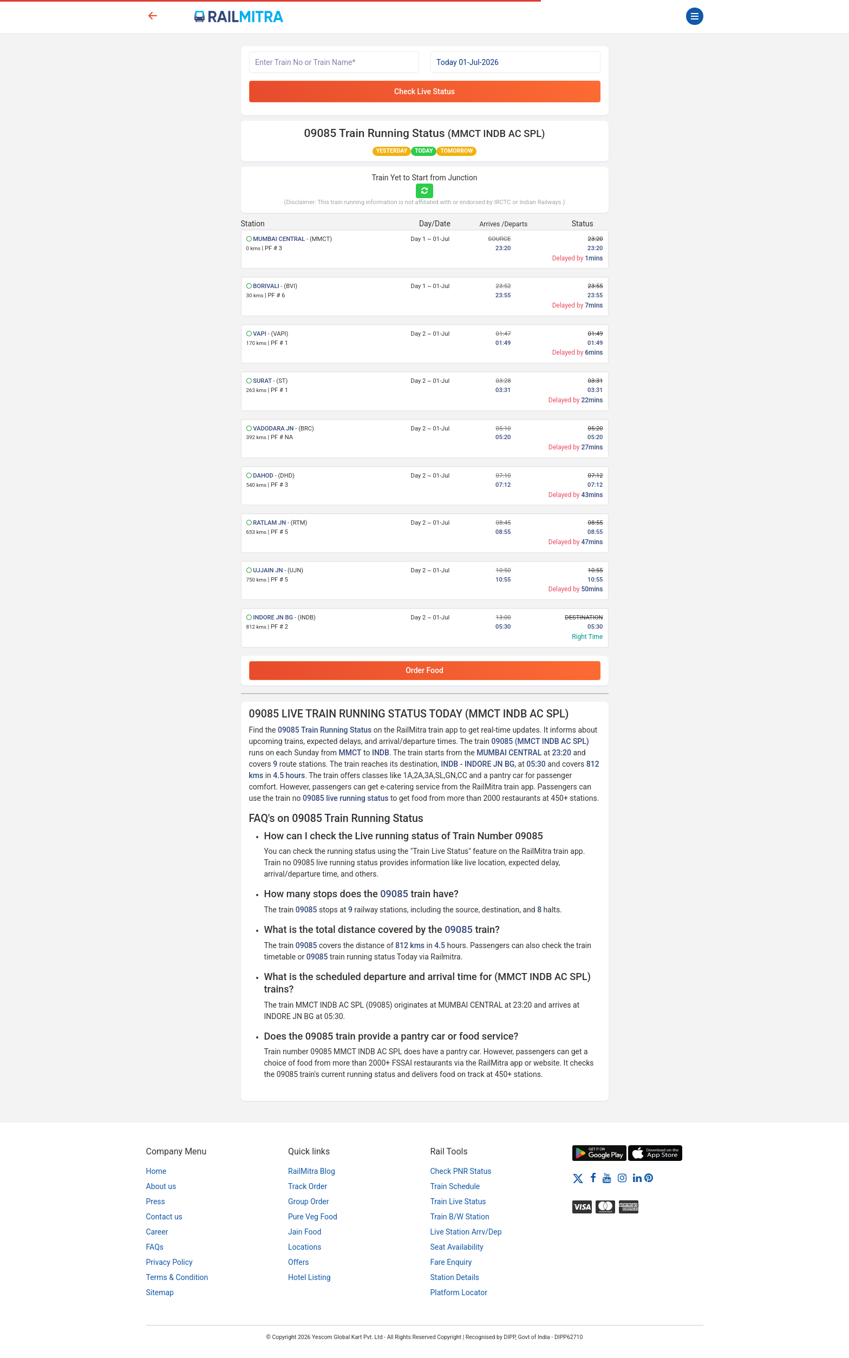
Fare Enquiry (451, 1262)
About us (161, 1186)
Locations (304, 1247)
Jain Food (304, 1232)
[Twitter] (578, 1177)
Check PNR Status (461, 1171)
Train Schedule (455, 1186)
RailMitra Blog (311, 1171)
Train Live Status (458, 1201)
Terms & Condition (177, 1277)
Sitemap (160, 1292)
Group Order (308, 1201)
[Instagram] (622, 1177)
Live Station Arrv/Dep (466, 1232)
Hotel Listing (309, 1277)
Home (156, 1171)
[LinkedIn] (637, 1177)
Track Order (307, 1186)
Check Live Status (424, 91)
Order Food (424, 670)
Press (155, 1201)
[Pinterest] (648, 1177)
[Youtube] (607, 1177)
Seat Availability (457, 1247)
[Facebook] (593, 1177)
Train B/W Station (459, 1216)
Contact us (164, 1216)
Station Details (455, 1277)
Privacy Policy (169, 1262)
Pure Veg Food (312, 1216)
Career (157, 1232)
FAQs (155, 1247)
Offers (298, 1262)
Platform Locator (458, 1292)
